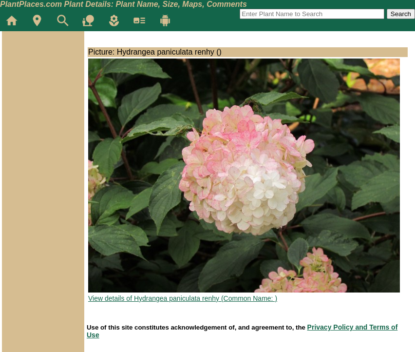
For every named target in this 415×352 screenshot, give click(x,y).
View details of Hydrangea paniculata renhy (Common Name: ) (182, 298)
